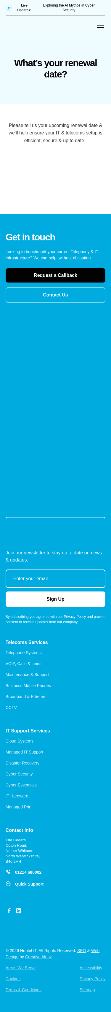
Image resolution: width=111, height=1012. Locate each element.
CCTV (11, 707)
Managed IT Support (24, 752)
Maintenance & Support (27, 674)
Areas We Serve (21, 967)
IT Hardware (18, 796)
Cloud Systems (19, 741)
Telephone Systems (24, 652)
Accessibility (91, 967)
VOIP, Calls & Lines (23, 663)
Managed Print (20, 807)
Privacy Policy (92, 978)
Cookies (13, 978)
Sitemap (87, 989)
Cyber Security (19, 774)
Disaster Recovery (22, 763)
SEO (81, 950)
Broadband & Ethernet (26, 696)
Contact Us (55, 294)
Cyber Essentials (21, 785)
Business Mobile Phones (28, 685)
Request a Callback (55, 275)
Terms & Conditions (23, 989)
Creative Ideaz (38, 956)
